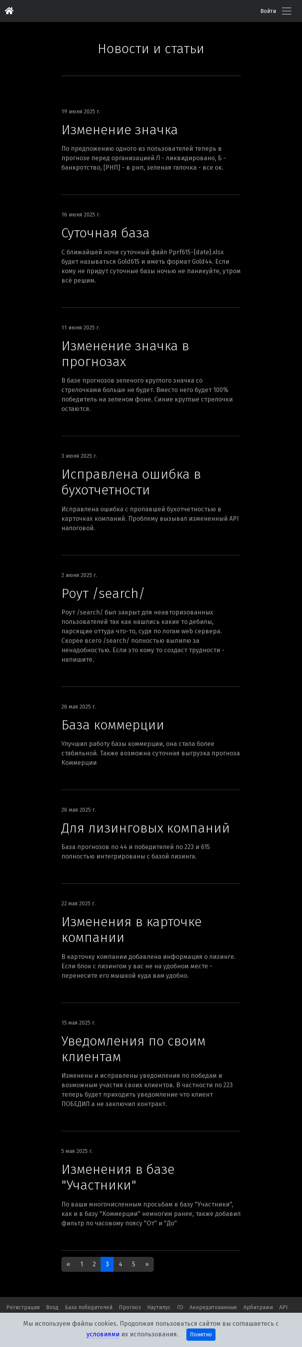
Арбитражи (258, 1307)
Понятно (201, 1334)
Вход (52, 1307)
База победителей (88, 1307)
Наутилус (159, 1307)
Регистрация (23, 1307)
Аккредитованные (213, 1307)
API (283, 1307)
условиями (103, 1334)
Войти (268, 11)
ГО (180, 1307)
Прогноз (130, 1307)
